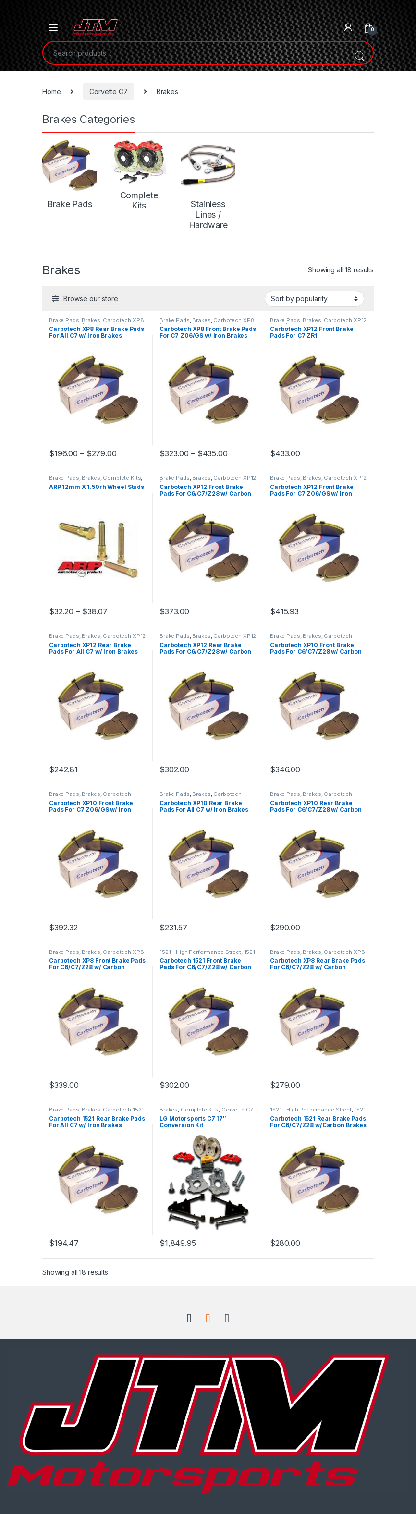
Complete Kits (122, 478)
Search (359, 53)
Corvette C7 (108, 91)
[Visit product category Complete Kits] (138, 175)
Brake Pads (64, 320)
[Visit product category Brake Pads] (69, 174)
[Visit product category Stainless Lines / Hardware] (208, 184)
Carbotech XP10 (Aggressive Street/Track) (311, 639)
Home (51, 91)
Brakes (91, 320)
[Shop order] (314, 299)
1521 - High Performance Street (200, 952)
